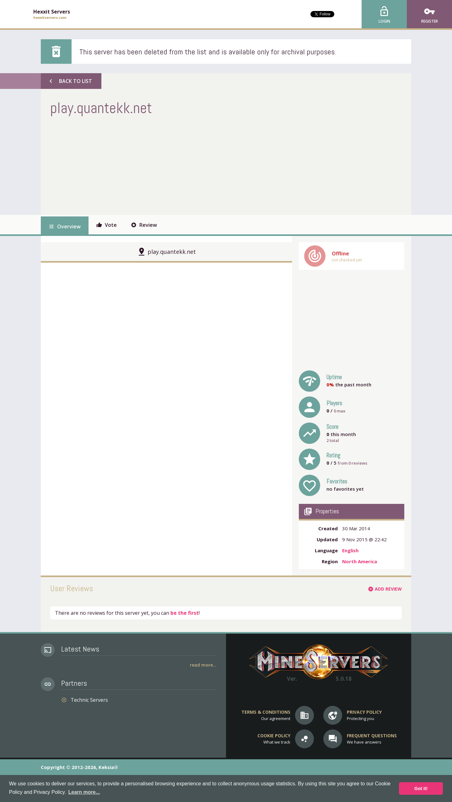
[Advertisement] (164, 165)
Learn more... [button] (84, 792)
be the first (184, 612)
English (350, 550)
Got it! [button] (421, 788)
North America (359, 561)
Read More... (203, 665)
